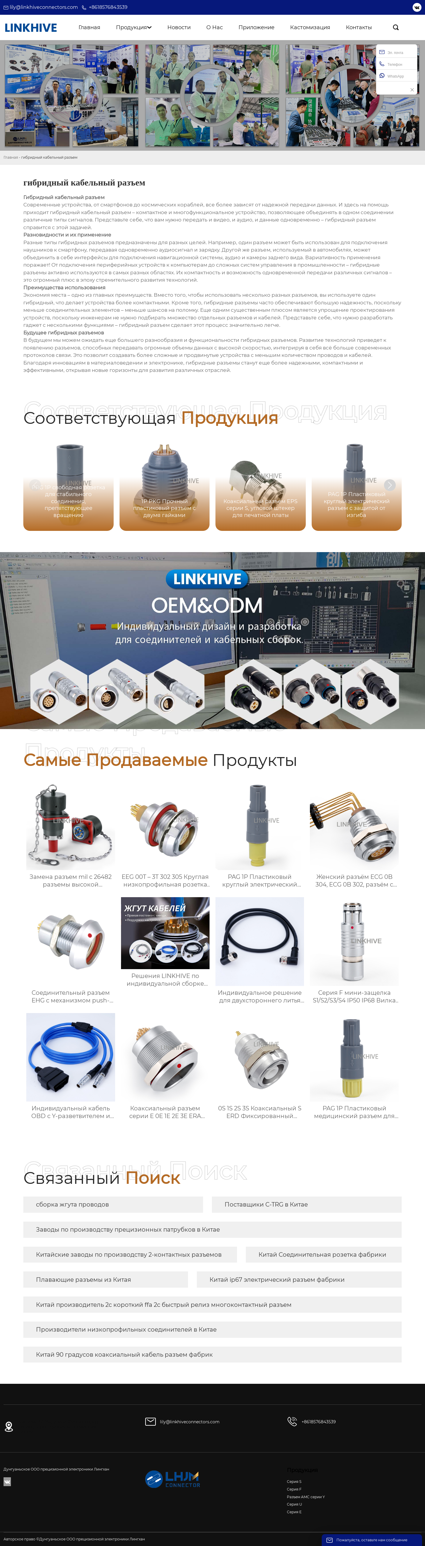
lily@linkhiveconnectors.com (44, 7)
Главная (11, 157)
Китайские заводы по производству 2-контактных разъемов (129, 1254)
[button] (390, 485)
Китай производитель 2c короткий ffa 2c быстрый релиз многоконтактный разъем (164, 1304)
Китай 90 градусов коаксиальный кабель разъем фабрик (124, 1354)
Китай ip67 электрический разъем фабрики (277, 1279)
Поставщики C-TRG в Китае (266, 1204)
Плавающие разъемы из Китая (83, 1279)
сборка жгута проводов (72, 1204)
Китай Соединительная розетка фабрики (322, 1254)
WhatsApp (391, 75)
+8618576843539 (108, 7)
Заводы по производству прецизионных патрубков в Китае (128, 1229)
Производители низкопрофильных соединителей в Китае (126, 1329)
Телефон (390, 64)
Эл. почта (391, 52)
